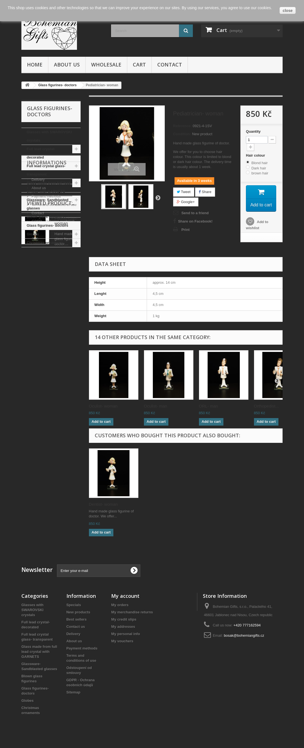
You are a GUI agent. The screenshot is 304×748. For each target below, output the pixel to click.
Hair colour (256, 155)
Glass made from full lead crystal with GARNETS (49, 187)
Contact (169, 64)
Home (35, 64)
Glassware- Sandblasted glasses (47, 204)
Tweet (184, 192)
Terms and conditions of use (53, 304)
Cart (139, 64)
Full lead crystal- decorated (41, 153)
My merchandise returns (132, 612)
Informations (46, 264)
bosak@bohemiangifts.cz (244, 635)
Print (185, 230)
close (288, 10)
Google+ (186, 202)
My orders (119, 605)
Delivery (38, 279)
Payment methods (46, 295)
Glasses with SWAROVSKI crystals (49, 136)
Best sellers (76, 619)
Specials (73, 605)
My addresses (123, 626)
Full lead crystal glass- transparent (46, 170)
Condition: (182, 134)
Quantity (253, 131)
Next (158, 197)
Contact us (75, 626)
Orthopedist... (266, 406)
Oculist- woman (103, 406)
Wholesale (106, 64)
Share (205, 192)
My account (125, 596)
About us (67, 64)
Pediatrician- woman (66, 364)
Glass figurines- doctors (47, 225)
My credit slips (123, 619)
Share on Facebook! (195, 221)
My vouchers (122, 641)
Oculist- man (155, 406)
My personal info (125, 634)
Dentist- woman (103, 504)
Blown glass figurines (45, 217)
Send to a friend (195, 213)
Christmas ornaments (45, 243)
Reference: (182, 126)
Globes (33, 234)
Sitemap (73, 692)
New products (78, 612)
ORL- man (208, 406)
